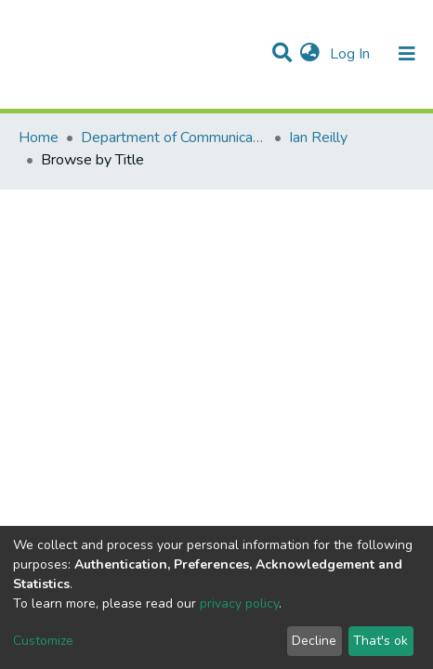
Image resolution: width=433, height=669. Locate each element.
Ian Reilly (318, 137)
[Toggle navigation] (407, 53)
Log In (352, 54)
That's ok (380, 640)
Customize (43, 640)
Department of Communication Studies (174, 137)
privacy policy (239, 603)
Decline (314, 640)
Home (39, 137)
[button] (310, 54)
